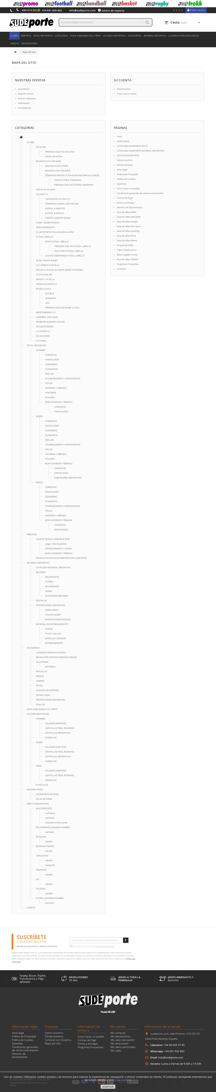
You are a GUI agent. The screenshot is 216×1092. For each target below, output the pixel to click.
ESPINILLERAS (43, 695)
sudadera (50, 813)
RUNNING (41, 836)
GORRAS (40, 680)
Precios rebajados (27, 98)
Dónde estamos (124, 164)
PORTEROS (50, 392)
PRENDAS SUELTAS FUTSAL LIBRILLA (73, 246)
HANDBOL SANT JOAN (47, 317)
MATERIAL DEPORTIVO (155, 35)
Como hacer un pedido (128, 188)
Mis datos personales (123, 1047)
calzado (49, 893)
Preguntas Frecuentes (127, 264)
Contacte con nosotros (58, 1040)
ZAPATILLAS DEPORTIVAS (58, 732)
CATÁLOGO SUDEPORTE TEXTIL (132, 145)
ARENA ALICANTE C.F (46, 283)
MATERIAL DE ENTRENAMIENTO (52, 624)
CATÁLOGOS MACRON (127, 155)
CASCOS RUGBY (53, 614)
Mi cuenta (118, 1026)
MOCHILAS (41, 600)
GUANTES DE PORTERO (47, 690)
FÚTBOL (49, 581)
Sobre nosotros (124, 160)
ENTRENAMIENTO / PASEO (58, 548)
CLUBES (14, 35)
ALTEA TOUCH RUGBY (47, 260)
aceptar (108, 1086)
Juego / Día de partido (56, 543)
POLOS (48, 383)
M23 (47, 302)
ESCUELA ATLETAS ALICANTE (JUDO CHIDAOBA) (59, 269)
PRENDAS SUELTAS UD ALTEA (59, 151)
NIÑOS (39, 482)
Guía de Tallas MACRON (128, 216)
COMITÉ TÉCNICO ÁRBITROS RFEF (53, 539)
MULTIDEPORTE (44, 808)
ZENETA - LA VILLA (45, 279)
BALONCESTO (52, 576)
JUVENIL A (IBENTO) (55, 208)
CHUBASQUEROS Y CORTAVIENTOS (62, 378)
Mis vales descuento (122, 1040)
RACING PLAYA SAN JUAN (48, 161)
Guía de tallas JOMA (126, 212)
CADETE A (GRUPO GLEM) (57, 217)
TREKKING (41, 869)
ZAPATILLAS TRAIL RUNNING (59, 728)
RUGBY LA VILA (43, 288)
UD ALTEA (41, 146)
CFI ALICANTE (43, 335)
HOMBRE (40, 350)
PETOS (39, 685)
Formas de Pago (124, 197)
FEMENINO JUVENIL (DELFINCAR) (61, 203)
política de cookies (119, 1080)
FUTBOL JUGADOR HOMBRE (50, 898)
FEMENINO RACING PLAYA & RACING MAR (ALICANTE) (72, 175)
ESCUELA (49, 293)
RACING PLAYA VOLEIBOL (58, 170)
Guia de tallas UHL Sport (128, 226)
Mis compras (118, 1032)
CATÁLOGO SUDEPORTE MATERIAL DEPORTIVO (140, 150)
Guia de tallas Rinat (126, 235)
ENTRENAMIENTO (54, 643)
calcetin (49, 841)
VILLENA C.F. (42, 194)
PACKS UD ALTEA (53, 156)
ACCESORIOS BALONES (56, 595)
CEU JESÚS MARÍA (44, 326)
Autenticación (123, 88)
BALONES (41, 572)
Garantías (121, 183)
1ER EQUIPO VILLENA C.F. (58, 198)
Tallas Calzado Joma (126, 249)
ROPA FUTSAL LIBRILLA (57, 241)
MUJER (39, 416)
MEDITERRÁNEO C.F (46, 312)
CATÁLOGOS (61, 35)
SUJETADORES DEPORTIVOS (68, 477)
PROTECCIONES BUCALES (58, 619)
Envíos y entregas (125, 202)
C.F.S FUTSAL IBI (44, 274)
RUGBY (48, 591)
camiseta (49, 817)
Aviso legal (121, 169)
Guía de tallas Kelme (126, 240)
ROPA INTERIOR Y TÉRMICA (58, 402)
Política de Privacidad (127, 174)
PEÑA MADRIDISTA (45, 227)
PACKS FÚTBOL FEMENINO (67, 180)
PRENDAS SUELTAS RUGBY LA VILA (62, 307)
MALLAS (49, 373)
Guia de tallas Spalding (127, 231)
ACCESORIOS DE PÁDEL (47, 794)
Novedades (24, 88)
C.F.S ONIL (41, 340)
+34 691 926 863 (174, 1051)
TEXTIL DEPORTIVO (42, 35)
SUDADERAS (51, 364)
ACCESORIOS (134, 35)
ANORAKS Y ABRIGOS (55, 387)
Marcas (14, 43)
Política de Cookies (126, 179)
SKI (37, 879)
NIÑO (39, 765)
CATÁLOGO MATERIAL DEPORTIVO (53, 567)
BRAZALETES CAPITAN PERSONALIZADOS (56, 657)
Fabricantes (24, 103)
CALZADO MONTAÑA (55, 723)
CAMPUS (30, 907)
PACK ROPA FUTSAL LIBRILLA (69, 250)
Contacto (121, 268)
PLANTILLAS (42, 784)
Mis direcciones (120, 1043)
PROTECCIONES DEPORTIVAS (50, 605)
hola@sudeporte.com (170, 1057)
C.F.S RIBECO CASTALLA (47, 265)
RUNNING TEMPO (45, 846)
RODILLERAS (51, 609)
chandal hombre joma (56, 822)
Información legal (24, 1026)
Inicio (119, 136)
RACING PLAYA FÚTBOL (57, 165)
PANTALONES (52, 359)
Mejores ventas (25, 93)
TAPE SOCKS (42, 855)
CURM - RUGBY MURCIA (48, 222)
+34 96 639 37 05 (174, 1045)
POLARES (50, 397)
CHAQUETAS (51, 369)
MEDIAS (40, 676)
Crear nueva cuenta (126, 93)
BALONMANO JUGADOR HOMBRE (53, 827)
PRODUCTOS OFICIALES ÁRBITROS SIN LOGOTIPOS (61, 557)
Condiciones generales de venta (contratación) (139, 193)
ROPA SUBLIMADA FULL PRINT (85, 35)
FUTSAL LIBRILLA (44, 236)
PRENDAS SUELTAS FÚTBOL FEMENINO (73, 184)
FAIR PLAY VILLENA (45, 189)
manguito (50, 865)
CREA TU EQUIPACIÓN (38, 803)
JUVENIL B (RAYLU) (54, 213)
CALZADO (41, 888)
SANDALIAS (51, 737)
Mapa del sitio (53, 1043)
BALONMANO (52, 586)
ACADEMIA (50, 298)
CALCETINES (42, 661)
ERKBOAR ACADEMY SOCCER (50, 321)
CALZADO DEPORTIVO (114, 35)
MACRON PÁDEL (29, 43)
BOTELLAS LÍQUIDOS (55, 638)
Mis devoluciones (121, 1036)
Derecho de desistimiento (129, 207)
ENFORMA (50, 666)
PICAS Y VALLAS (53, 633)
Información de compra (89, 1028)
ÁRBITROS (26, 35)
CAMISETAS (51, 354)
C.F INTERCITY (43, 331)
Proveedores (24, 107)
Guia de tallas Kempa (127, 221)
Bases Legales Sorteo (127, 254)
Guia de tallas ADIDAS (127, 259)
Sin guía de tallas (124, 245)
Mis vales (116, 1050)
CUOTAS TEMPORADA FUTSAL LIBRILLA (64, 255)
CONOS (49, 628)
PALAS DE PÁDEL (44, 798)
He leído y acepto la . (92, 946)
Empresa (51, 1026)
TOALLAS (40, 704)
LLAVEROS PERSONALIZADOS (184, 35)
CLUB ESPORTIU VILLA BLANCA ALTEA (55, 232)
